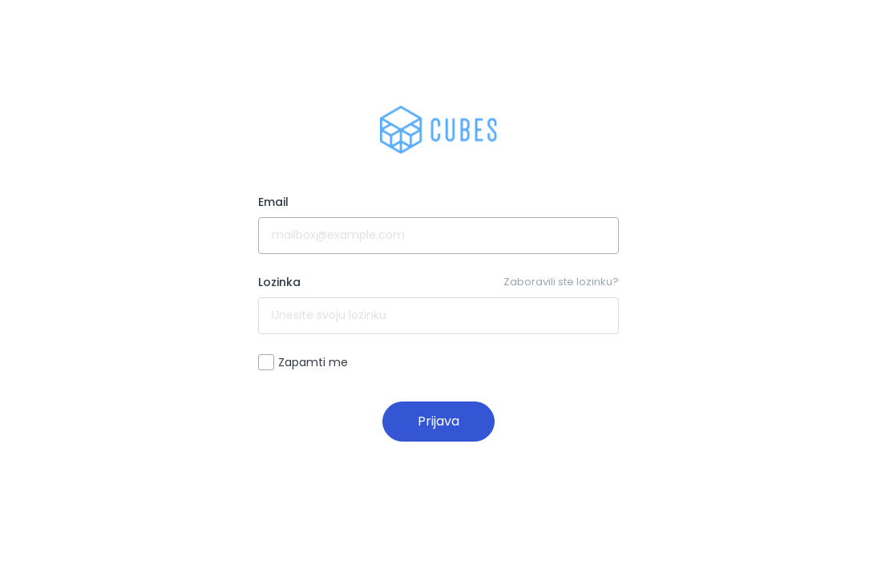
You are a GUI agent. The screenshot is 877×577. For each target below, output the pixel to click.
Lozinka (279, 282)
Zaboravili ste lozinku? (561, 281)
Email (273, 202)
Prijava (438, 421)
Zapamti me (303, 362)
